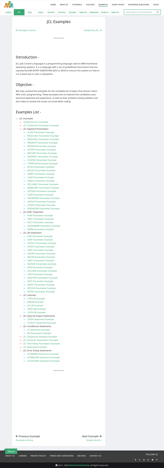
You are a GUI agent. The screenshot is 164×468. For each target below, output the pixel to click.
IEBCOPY (83, 12)
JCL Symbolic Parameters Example (40, 340)
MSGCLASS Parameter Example (43, 135)
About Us (10, 456)
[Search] (158, 12)
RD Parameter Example (39, 333)
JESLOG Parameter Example (41, 170)
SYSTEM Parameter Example (41, 191)
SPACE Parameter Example (40, 246)
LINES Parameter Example (40, 177)
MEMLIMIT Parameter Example (43, 187)
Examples (103, 4)
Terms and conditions (62, 456)
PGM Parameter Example (40, 215)
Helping (81, 456)
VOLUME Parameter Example (42, 270)
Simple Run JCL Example (35, 121)
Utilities (90, 4)
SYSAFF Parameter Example (41, 205)
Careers (23, 456)
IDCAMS (72, 12)
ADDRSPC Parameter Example (42, 156)
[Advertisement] (59, 44)
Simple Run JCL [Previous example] (94, 440)
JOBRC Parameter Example (40, 173)
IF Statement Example (38, 329)
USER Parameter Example (40, 194)
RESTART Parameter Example (42, 153)
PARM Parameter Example (40, 229)
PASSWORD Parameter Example (43, 198)
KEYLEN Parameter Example (41, 288)
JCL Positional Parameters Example (41, 125)
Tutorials (77, 4)
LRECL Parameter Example (40, 260)
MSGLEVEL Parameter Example (43, 139)
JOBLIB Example (35, 301)
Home (53, 4)
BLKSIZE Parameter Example (41, 263)
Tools (156, 4)
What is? (64, 4)
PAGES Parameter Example (41, 180)
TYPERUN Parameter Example (42, 163)
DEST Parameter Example (40, 281)
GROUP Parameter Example (41, 201)
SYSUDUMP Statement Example (43, 360)
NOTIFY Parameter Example (41, 149)
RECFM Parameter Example (41, 256)
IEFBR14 (104, 12)
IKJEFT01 (115, 12)
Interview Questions (138, 4)
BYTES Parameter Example (40, 166)
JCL (19, 12)
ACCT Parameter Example (40, 222)
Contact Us (95, 456)
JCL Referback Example (35, 347)
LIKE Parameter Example (39, 274)
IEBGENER (94, 12)
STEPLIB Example (36, 298)
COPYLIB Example (36, 312)
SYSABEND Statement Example (43, 353)
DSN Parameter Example (39, 236)
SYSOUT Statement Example (41, 322)
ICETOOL (62, 12)
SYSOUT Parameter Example (41, 243)
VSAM (40, 12)
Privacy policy (38, 456)
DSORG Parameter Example (41, 253)
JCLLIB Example (35, 305)
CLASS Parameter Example (40, 132)
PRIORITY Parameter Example (42, 142)
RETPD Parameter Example (41, 291)
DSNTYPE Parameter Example (42, 277)
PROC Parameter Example (40, 218)
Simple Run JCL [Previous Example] (92, 30)
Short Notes (118, 4)
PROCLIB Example (36, 308)
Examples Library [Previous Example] (26, 30)
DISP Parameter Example (40, 239)
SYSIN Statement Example (40, 319)
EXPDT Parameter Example (40, 284)
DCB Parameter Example (39, 267)
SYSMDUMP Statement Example (43, 357)
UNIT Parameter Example (40, 250)
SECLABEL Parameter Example (42, 184)
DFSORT (51, 12)
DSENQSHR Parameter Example (43, 208)
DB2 (30, 12)
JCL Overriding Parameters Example (41, 343)
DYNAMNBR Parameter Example (43, 225)
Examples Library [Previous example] (24, 440)
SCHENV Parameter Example (41, 160)
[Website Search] (139, 12)
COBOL (8, 12)
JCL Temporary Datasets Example (40, 336)
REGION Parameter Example (41, 146)
